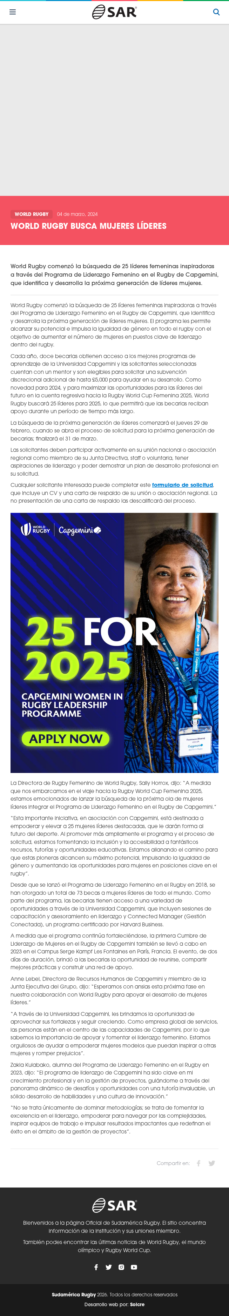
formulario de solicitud (182, 485)
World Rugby (31, 214)
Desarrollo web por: (114, 1305)
